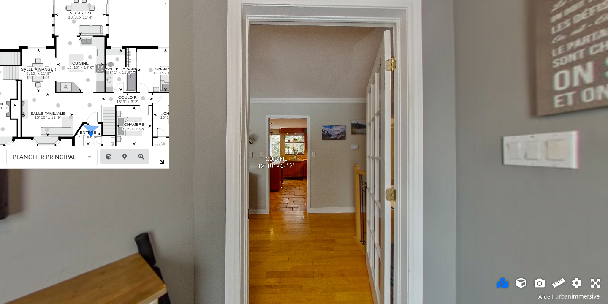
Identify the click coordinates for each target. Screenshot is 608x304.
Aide (544, 296)
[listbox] (52, 157)
